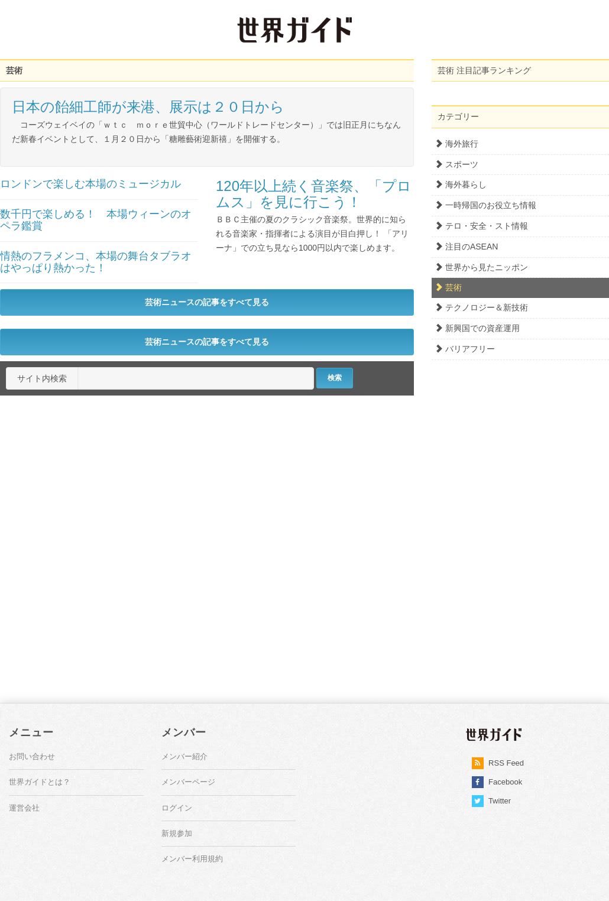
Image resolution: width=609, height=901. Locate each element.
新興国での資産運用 (477, 328)
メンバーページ (188, 781)
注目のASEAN (466, 246)
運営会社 (24, 807)
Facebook (497, 782)
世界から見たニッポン (481, 267)
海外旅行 (456, 143)
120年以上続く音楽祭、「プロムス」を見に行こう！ (314, 193)
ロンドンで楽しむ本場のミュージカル (90, 184)
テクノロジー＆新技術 (481, 307)
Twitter (491, 801)
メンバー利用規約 (192, 858)
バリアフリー (465, 349)
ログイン (176, 807)
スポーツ (456, 164)
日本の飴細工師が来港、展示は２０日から (148, 107)
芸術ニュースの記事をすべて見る (207, 302)
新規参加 (176, 833)
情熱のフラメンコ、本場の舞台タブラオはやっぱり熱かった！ (96, 262)
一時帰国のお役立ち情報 (485, 205)
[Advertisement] (103, 29)
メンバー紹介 (184, 756)
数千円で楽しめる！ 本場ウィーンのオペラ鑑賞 (96, 220)
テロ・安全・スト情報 (481, 226)
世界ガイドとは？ (39, 781)
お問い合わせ (32, 756)
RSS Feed (498, 763)
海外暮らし (461, 184)
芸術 (448, 287)
